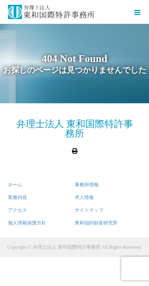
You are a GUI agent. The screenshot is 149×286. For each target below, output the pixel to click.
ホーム (15, 184)
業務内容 (17, 197)
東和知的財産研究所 (96, 223)
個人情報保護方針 (27, 223)
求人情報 (84, 197)
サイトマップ (89, 210)
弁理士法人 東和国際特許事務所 (74, 129)
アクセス (17, 210)
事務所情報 (87, 184)
